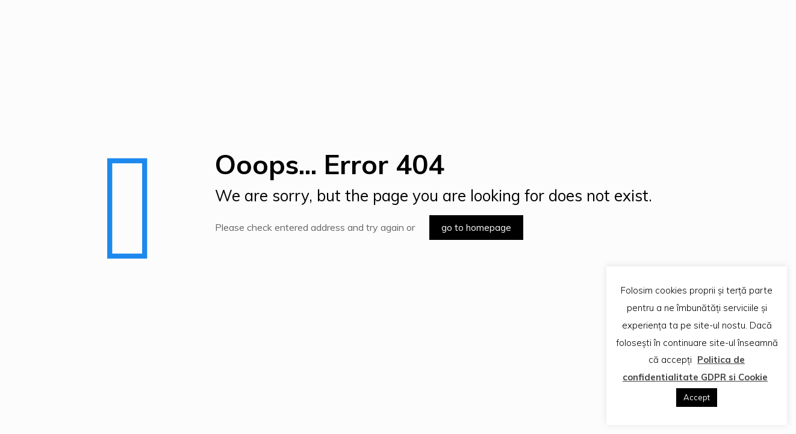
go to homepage (476, 227)
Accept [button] (696, 397)
